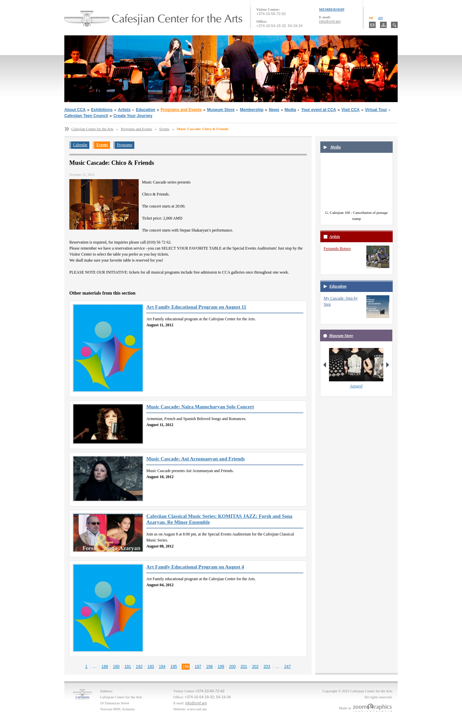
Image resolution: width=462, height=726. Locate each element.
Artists (124, 109)
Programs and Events (181, 109)
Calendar (80, 144)
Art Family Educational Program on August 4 (195, 567)
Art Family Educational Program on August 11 (196, 307)
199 (221, 666)
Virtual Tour (376, 109)
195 (173, 666)
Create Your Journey (132, 115)
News (274, 109)
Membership (252, 109)
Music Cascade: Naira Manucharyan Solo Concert (200, 406)
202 (255, 666)
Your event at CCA (318, 109)
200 (232, 666)
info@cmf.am (330, 21)
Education (145, 109)
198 (209, 666)
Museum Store (221, 109)
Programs (124, 144)
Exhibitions (102, 109)
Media (290, 109)
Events (164, 129)
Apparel (356, 386)
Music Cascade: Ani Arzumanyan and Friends (195, 458)
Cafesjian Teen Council (86, 115)
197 (198, 666)
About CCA (75, 109)
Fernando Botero (337, 248)
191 (127, 666)
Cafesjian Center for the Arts (92, 129)
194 (162, 666)
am (380, 17)
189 (104, 666)
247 (287, 666)
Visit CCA (350, 109)
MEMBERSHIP (331, 9)
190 (116, 666)
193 (150, 666)
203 (266, 666)
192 (139, 666)
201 (244, 666)
